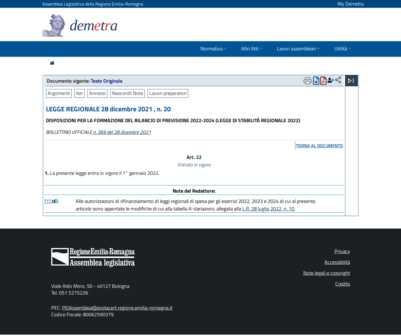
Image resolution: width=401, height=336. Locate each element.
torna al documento (319, 145)
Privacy (342, 251)
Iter (79, 93)
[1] (48, 201)
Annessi (97, 93)
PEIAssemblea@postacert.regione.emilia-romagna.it (117, 308)
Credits (342, 284)
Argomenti (59, 93)
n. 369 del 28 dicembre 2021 (121, 132)
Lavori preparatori (168, 93)
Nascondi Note (127, 93)
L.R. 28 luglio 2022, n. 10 (268, 208)
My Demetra (351, 4)
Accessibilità (337, 262)
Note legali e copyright (326, 273)
